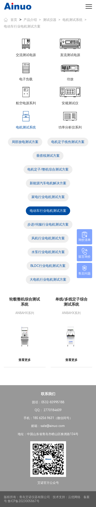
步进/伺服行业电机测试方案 (48, 224)
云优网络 (74, 497)
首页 (10, 20)
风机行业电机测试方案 (48, 238)
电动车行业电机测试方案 (22, 26)
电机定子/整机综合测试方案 (48, 169)
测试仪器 (49, 20)
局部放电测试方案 (25, 142)
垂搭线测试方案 (48, 156)
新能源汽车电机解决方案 (48, 183)
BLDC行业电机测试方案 (48, 266)
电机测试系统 (72, 20)
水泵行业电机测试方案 (48, 252)
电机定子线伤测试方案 (67, 142)
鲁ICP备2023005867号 (23, 501)
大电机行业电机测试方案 (48, 279)
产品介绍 (30, 20)
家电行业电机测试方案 (48, 197)
